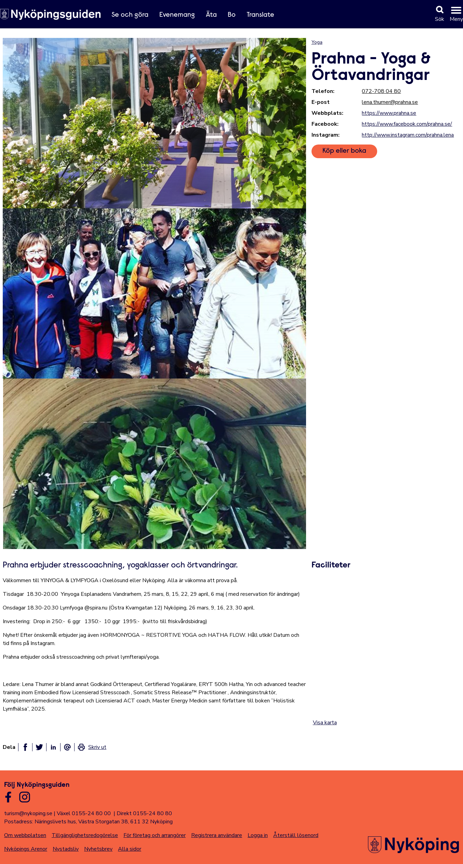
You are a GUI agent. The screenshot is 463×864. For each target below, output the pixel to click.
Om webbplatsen (25, 835)
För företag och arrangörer (154, 835)
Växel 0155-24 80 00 (84, 813)
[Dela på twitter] (39, 747)
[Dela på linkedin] (53, 747)
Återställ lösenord (295, 835)
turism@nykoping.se (28, 813)
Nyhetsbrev (98, 849)
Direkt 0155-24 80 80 (144, 813)
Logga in (258, 835)
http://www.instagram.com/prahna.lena (408, 135)
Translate (260, 15)
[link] (91, 747)
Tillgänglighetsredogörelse (85, 835)
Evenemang (177, 15)
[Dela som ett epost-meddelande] (67, 747)
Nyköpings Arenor (25, 849)
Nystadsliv (66, 849)
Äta (211, 15)
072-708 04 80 (381, 91)
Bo (232, 15)
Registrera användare (216, 835)
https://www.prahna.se (389, 113)
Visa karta (325, 722)
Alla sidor (129, 849)
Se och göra (129, 15)
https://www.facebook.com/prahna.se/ (407, 124)
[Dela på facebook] (25, 747)
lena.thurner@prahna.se (390, 102)
